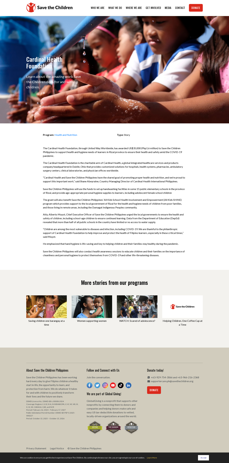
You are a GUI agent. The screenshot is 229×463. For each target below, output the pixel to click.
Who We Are (97, 8)
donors (127, 404)
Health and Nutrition (66, 134)
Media (168, 8)
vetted (130, 412)
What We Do (115, 8)
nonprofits (92, 404)
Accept (203, 457)
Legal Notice (57, 448)
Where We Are (134, 8)
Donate (195, 8)
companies (92, 408)
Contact (180, 8)
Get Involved (153, 8)
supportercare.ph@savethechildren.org (172, 381)
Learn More (152, 457)
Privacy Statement (36, 448)
